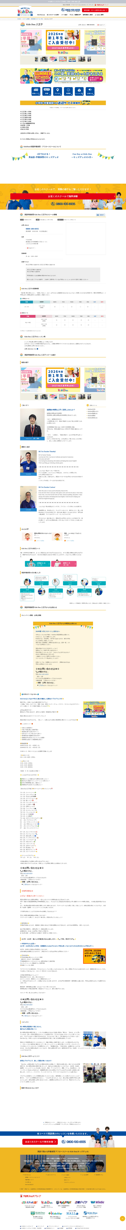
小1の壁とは (26, 1182)
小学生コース (67, 1178)
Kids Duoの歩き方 (27, 1184)
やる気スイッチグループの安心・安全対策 (31, 1227)
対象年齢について (27, 1180)
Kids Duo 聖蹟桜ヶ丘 (92, 414)
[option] (24, 42)
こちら (41, 686)
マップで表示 (99, 24)
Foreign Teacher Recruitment (83, 1227)
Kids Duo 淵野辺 (91, 416)
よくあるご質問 (99, 14)
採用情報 (70, 1227)
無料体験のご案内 (88, 14)
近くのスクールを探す (53, 14)
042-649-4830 (43, 675)
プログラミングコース (69, 1182)
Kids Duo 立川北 (91, 410)
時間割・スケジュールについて (30, 1178)
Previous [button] (31, 42)
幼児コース (66, 1180)
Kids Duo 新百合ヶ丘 (92, 419)
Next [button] (94, 42)
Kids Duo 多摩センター (93, 412)
